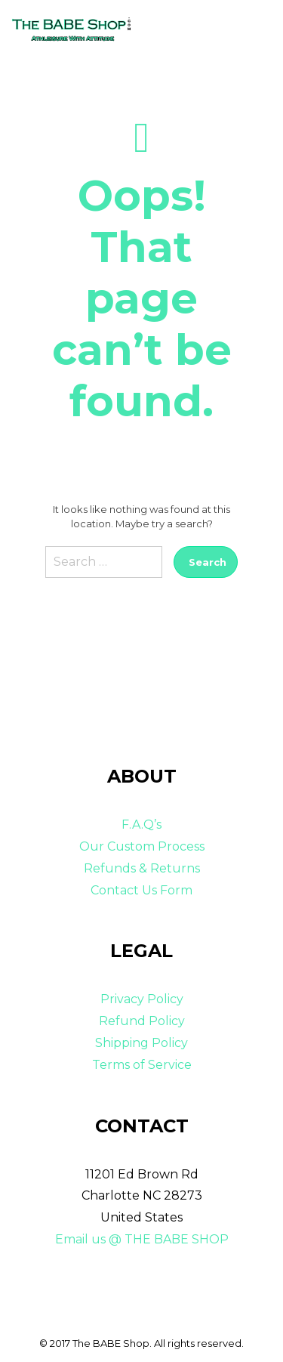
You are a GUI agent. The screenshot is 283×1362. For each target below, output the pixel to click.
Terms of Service (142, 1065)
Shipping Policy (141, 1043)
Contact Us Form (141, 890)
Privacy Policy (141, 999)
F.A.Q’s (141, 824)
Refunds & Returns (142, 868)
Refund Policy (142, 1021)
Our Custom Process (142, 846)
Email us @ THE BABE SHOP (142, 1239)
